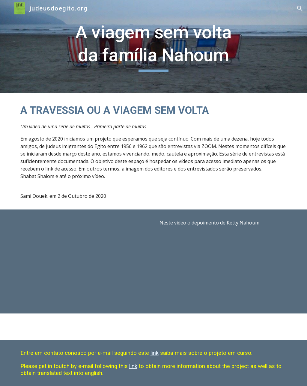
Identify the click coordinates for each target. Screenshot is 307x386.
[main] (153, 46)
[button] (7, 8)
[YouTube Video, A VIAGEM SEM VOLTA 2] (84, 261)
